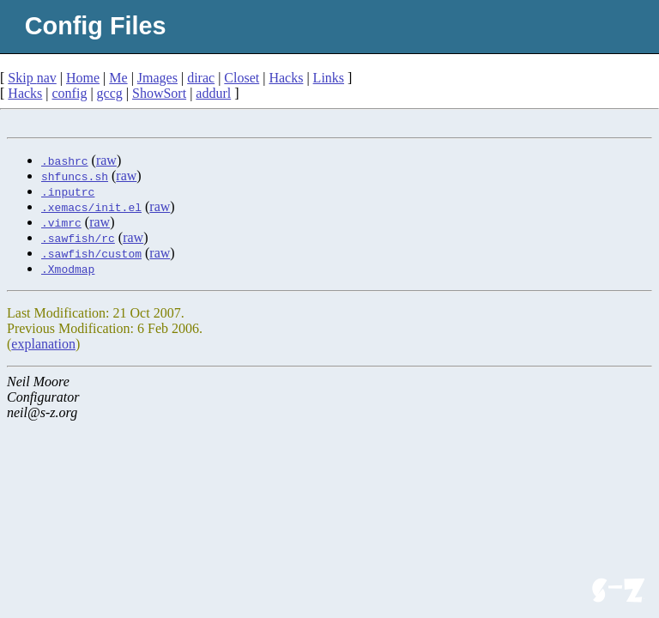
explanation (43, 343)
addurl (213, 93)
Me (118, 77)
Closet (241, 77)
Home (83, 77)
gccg (110, 93)
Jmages (157, 77)
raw (106, 160)
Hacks (286, 77)
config (70, 93)
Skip (32, 77)
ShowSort (159, 93)
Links (328, 77)
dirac (201, 77)
